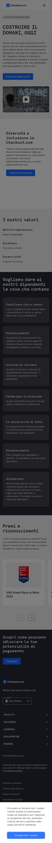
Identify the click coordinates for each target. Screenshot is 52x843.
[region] (26, 822)
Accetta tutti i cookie (26, 835)
